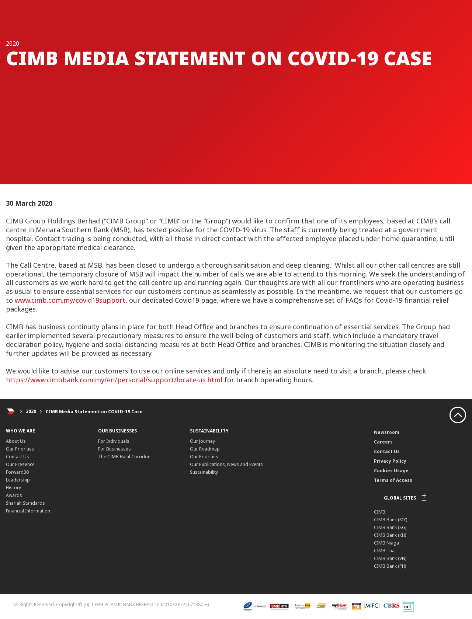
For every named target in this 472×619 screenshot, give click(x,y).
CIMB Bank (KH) (390, 535)
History (13, 487)
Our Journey (202, 441)
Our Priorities (20, 449)
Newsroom (386, 432)
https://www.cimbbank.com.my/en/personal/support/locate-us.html (114, 379)
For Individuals (113, 441)
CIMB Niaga (386, 543)
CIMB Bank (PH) (390, 566)
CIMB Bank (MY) (390, 520)
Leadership (18, 480)
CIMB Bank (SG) (390, 527)
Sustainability (204, 472)
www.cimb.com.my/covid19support (70, 300)
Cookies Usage (391, 470)
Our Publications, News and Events (226, 464)
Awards (14, 495)
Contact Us (17, 456)
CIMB (379, 512)
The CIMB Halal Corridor (124, 456)
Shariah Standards (25, 503)
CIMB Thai (385, 550)
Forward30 (17, 472)
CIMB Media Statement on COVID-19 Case (94, 411)
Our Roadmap (205, 449)
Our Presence (20, 464)
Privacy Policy (390, 461)
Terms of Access (393, 480)
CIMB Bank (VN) (390, 558)
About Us (16, 441)
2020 (31, 411)
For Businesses (114, 449)
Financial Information (28, 511)
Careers (383, 442)
